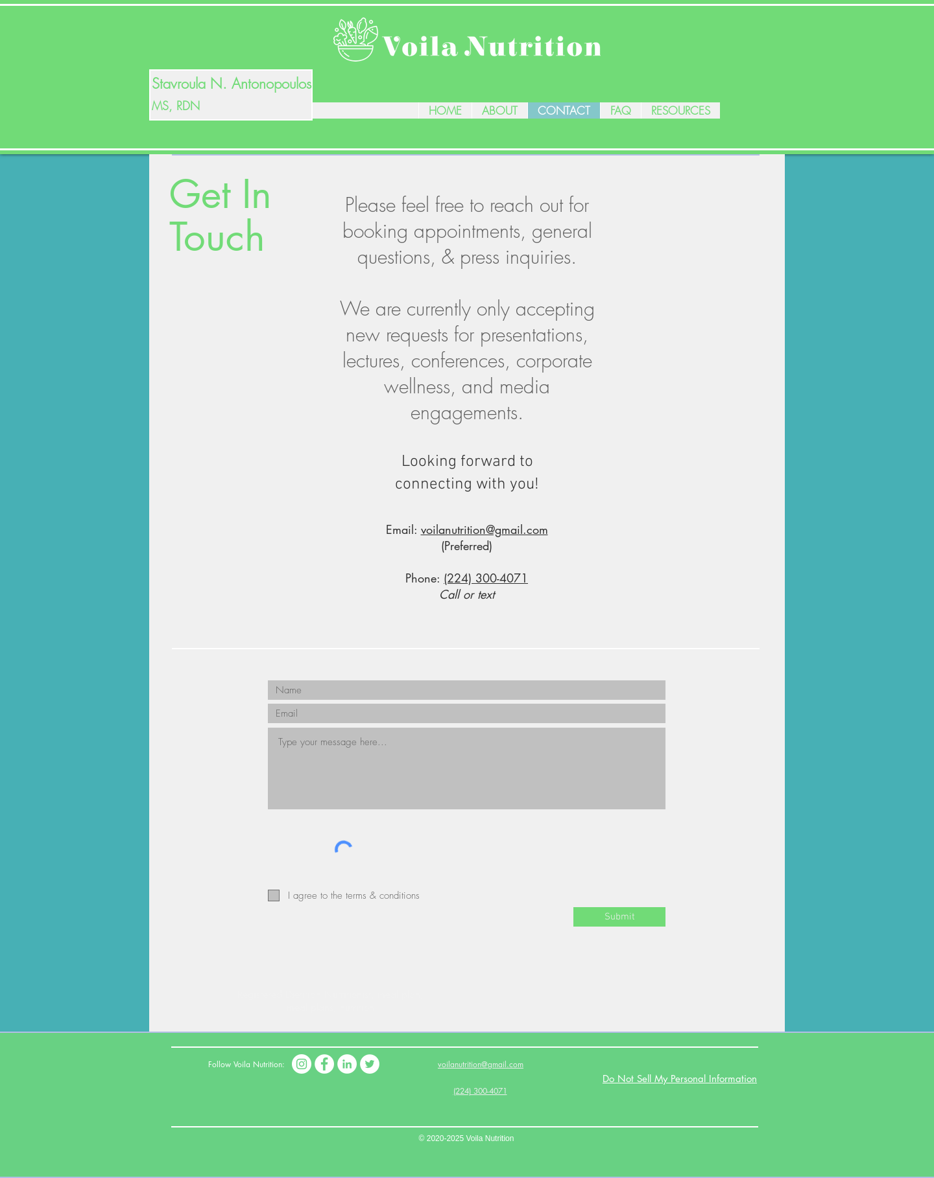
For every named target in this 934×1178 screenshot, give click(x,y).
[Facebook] (324, 1064)
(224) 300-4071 (486, 578)
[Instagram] (301, 1064)
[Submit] (619, 917)
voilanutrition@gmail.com (484, 529)
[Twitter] (369, 1064)
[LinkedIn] (347, 1064)
